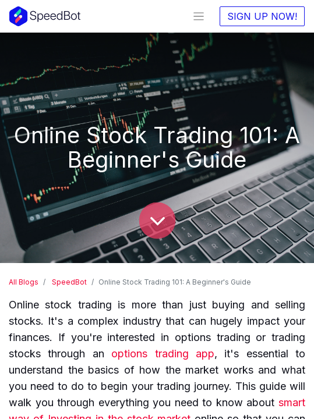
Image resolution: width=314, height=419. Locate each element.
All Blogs (23, 282)
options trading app (162, 353)
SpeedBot (69, 282)
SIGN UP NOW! (262, 16)
